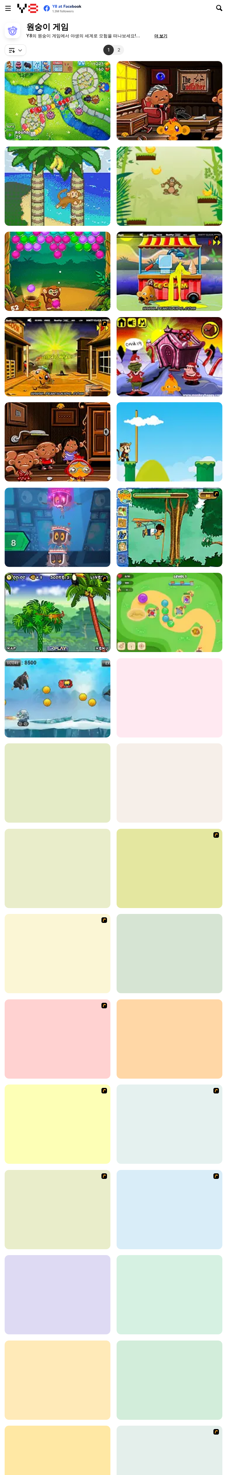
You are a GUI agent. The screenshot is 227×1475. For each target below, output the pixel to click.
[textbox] (15, 50)
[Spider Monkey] (57, 612)
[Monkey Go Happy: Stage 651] (169, 100)
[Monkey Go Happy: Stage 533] (57, 783)
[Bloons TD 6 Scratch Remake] (57, 100)
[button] (160, 35)
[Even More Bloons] (169, 868)
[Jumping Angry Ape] (57, 698)
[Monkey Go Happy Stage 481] (169, 356)
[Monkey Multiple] (169, 1294)
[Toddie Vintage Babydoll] (57, 1294)
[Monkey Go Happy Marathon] (169, 271)
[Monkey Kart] (57, 1124)
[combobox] (15, 50)
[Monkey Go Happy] (57, 1039)
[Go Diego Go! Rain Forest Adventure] (169, 527)
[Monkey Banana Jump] (169, 186)
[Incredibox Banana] (169, 698)
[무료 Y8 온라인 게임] (27, 8)
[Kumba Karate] (169, 783)
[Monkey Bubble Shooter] (57, 271)
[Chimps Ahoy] (57, 1380)
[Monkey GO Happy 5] (169, 1209)
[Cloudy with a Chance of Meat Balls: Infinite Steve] (57, 527)
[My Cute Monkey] (169, 953)
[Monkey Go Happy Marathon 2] (57, 356)
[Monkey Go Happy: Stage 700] (57, 441)
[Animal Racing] (169, 1039)
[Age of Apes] (57, 868)
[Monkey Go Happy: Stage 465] (169, 1380)
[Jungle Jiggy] (169, 1124)
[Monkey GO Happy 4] (57, 953)
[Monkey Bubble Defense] (169, 612)
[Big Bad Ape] (57, 1209)
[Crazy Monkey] (169, 441)
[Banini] (57, 186)
